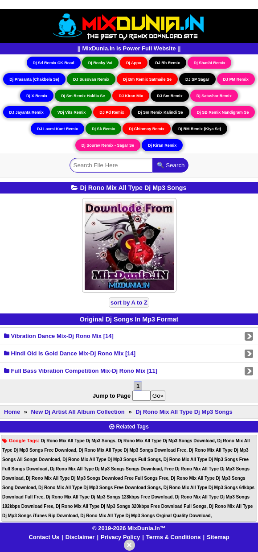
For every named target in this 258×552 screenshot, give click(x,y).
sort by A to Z (129, 302)
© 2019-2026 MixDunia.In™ (129, 528)
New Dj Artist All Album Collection (78, 411)
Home (12, 411)
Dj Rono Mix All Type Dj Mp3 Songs (183, 411)
